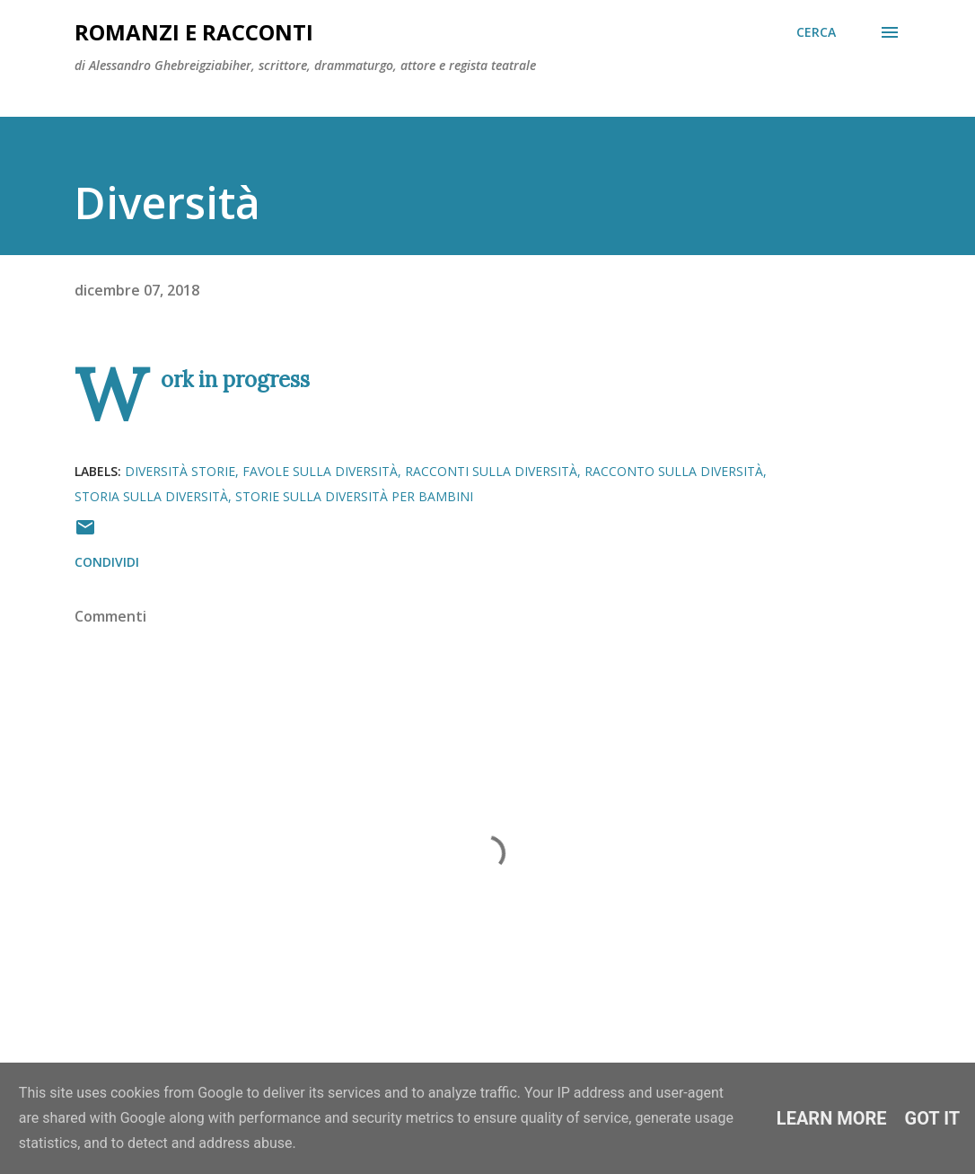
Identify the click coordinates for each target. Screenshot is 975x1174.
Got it (933, 1118)
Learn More (832, 1118)
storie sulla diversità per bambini (354, 496)
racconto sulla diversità (673, 471)
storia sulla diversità (151, 496)
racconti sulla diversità (491, 471)
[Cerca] (816, 32)
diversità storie (180, 471)
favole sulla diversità (320, 471)
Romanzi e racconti (194, 32)
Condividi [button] (107, 561)
